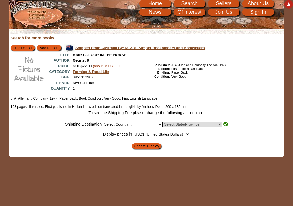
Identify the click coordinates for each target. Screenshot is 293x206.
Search (189, 3)
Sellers (223, 3)
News (155, 12)
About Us (258, 3)
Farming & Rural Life (91, 72)
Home (155, 3)
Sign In (258, 12)
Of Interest (189, 12)
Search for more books (32, 38)
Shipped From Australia (140, 48)
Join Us (223, 12)
